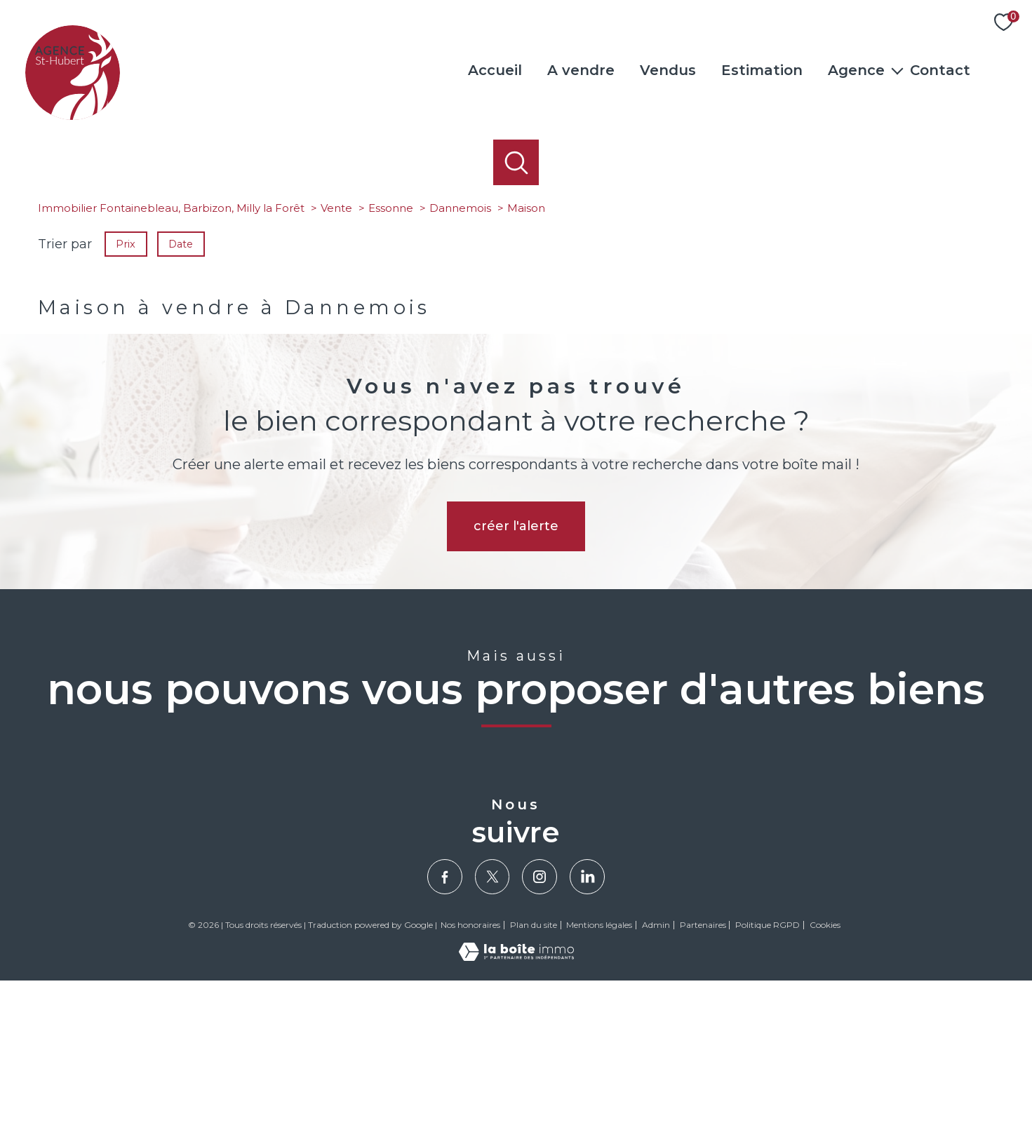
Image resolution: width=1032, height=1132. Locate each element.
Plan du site (533, 1076)
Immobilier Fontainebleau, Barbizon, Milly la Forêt (171, 359)
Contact (940, 70)
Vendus (668, 70)
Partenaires (703, 1076)
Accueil (495, 70)
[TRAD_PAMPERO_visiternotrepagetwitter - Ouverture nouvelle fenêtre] (492, 1028)
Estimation (762, 70)
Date (181, 395)
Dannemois (460, 359)
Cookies (825, 1077)
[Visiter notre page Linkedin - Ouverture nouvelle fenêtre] (587, 1028)
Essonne (390, 359)
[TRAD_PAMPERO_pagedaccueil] (72, 115)
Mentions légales (599, 1076)
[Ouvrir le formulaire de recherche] (516, 162)
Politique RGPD (767, 1076)
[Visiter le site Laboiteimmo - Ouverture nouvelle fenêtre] (516, 1108)
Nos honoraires (470, 1076)
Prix (125, 395)
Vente (336, 359)
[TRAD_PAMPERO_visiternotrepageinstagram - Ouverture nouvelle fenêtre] (539, 1028)
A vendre (581, 70)
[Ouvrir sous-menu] (897, 70)
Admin (656, 1076)
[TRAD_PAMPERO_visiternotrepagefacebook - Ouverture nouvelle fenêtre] (444, 1028)
